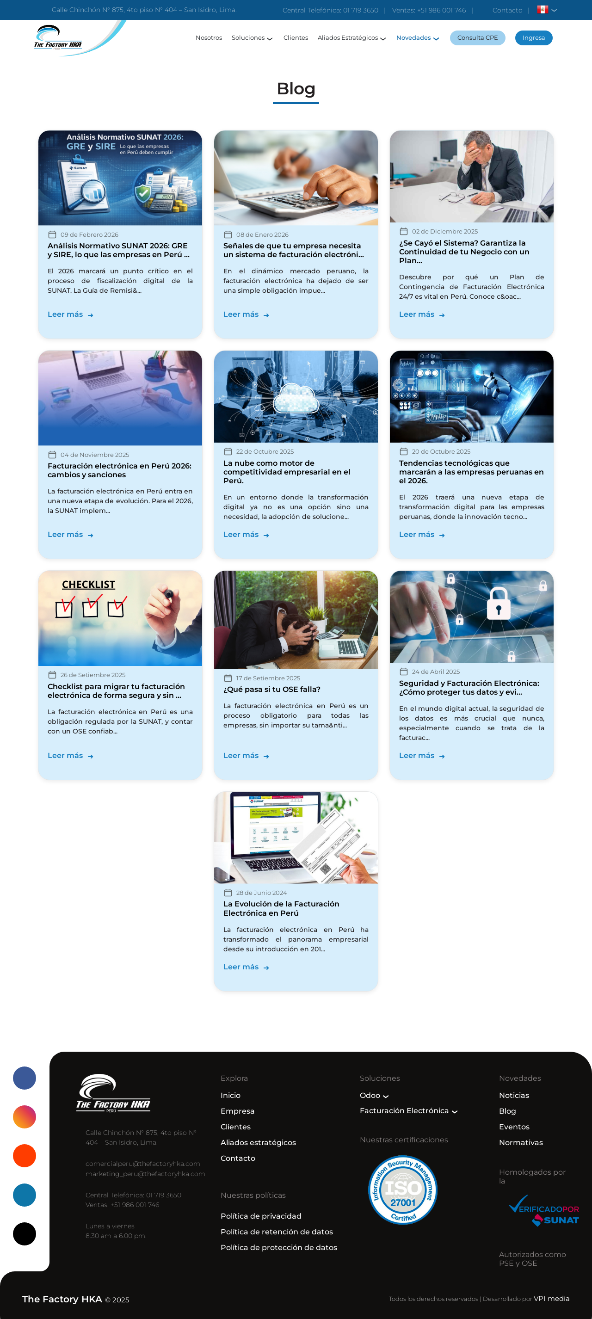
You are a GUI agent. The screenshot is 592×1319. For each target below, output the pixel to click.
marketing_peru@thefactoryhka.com (145, 1174)
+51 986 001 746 (441, 10)
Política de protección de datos (279, 1247)
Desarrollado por (526, 1298)
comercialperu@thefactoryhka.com (143, 1163)
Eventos (514, 1126)
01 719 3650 (360, 10)
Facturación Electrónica (404, 1110)
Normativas (521, 1142)
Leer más (65, 314)
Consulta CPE (477, 37)
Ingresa (534, 37)
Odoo (370, 1095)
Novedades (413, 37)
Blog (507, 1111)
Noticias (514, 1095)
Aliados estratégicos (258, 1142)
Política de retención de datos (277, 1231)
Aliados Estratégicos (348, 37)
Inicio (230, 1095)
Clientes (296, 37)
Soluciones (248, 37)
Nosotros (209, 37)
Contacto (508, 10)
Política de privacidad (261, 1216)
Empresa (238, 1111)
